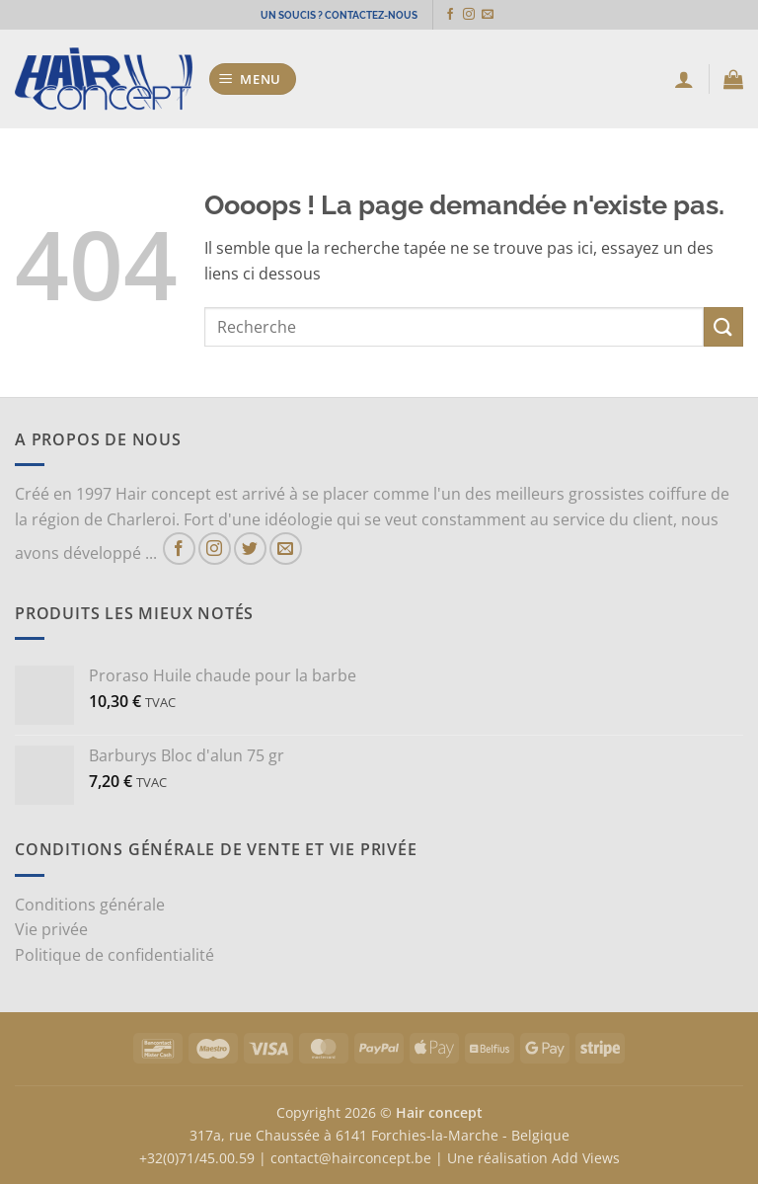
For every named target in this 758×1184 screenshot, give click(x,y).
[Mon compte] (684, 79)
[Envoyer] (723, 326)
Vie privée (51, 929)
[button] (253, 79)
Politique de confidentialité (114, 955)
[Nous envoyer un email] (494, 15)
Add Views (586, 1157)
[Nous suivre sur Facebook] (457, 15)
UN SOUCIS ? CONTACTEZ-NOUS (339, 14)
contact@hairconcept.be (350, 1157)
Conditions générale (90, 904)
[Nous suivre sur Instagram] (476, 15)
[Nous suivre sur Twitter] (250, 548)
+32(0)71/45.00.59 (197, 1157)
